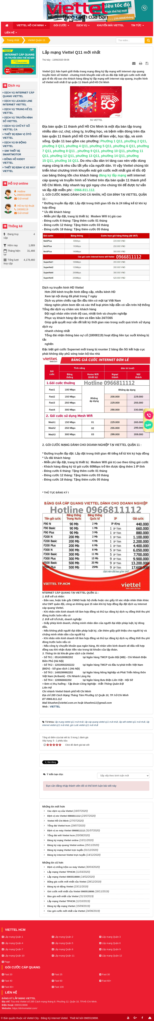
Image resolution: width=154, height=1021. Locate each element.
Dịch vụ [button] (83, 26)
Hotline (21, 191)
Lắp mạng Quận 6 (110, 943)
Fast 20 (7, 974)
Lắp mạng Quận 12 (110, 955)
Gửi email (21, 198)
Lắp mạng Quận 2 (62, 936)
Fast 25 (57, 974)
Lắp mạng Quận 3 (110, 936)
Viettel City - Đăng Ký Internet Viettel (47, 1018)
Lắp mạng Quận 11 (63, 955)
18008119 (21, 209)
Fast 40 (7, 980)
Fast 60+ (105, 980)
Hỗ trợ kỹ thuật (26, 205)
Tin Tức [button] (137, 26)
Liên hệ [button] (11, 33)
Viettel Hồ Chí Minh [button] (31, 26)
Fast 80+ (8, 987)
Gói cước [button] (61, 26)
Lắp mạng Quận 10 (13, 955)
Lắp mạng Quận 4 (12, 943)
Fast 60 (57, 980)
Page (6, 961)
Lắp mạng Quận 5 (62, 943)
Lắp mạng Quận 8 (62, 949)
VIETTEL (55, 706)
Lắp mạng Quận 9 (110, 949)
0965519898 (22, 194)
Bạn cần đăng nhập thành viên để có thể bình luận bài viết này (81, 785)
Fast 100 (58, 987)
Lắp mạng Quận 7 (12, 949)
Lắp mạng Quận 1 (12, 936)
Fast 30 (104, 974)
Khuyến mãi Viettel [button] (110, 25)
